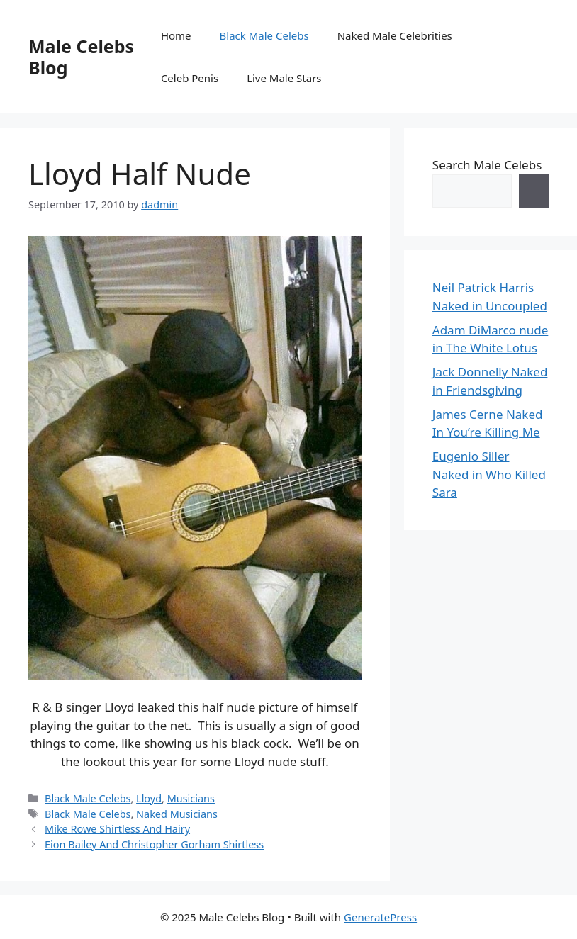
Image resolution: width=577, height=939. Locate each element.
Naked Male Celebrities (394, 35)
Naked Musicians (177, 814)
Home (176, 35)
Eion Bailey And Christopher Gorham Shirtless (154, 844)
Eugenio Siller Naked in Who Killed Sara (489, 474)
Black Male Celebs (264, 35)
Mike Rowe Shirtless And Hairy (117, 829)
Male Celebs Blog (81, 56)
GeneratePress (380, 917)
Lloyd (149, 798)
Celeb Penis (189, 78)
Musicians (191, 798)
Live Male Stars (284, 78)
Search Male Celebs (487, 165)
